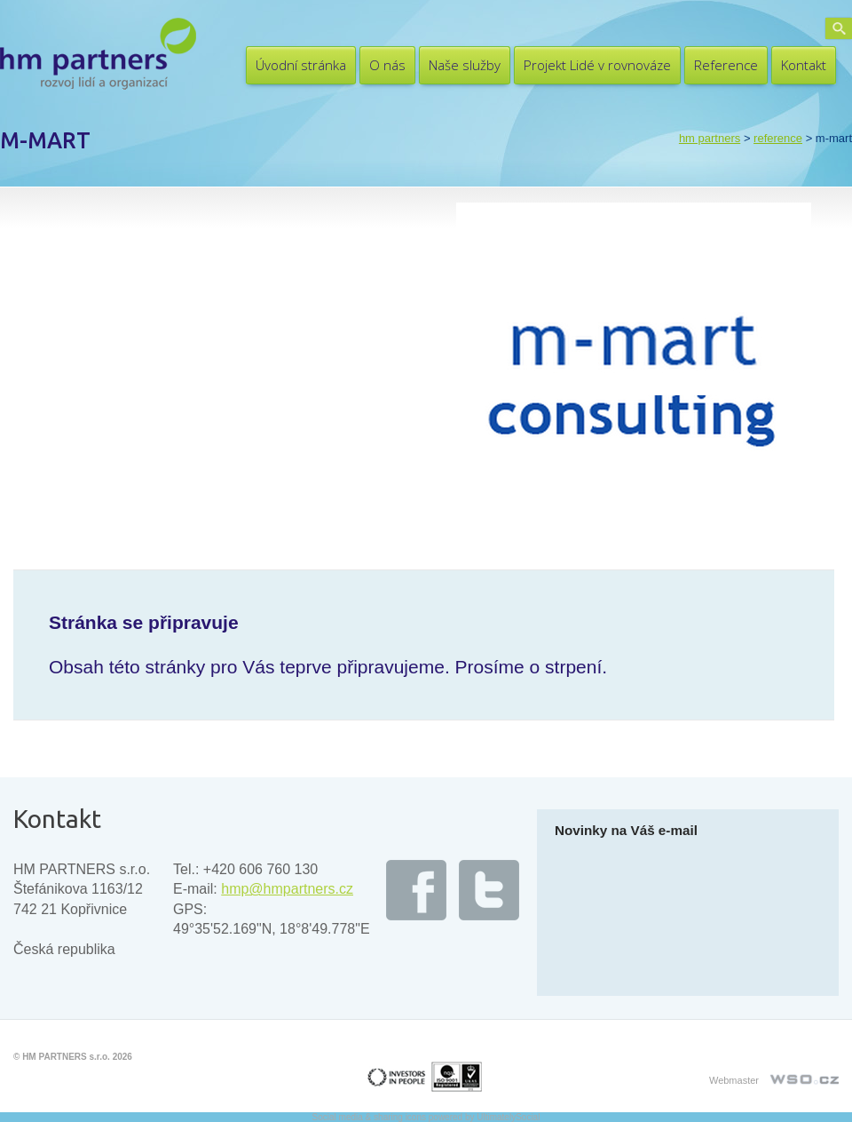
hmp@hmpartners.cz (287, 888)
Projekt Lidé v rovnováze (597, 65)
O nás (387, 65)
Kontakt (803, 65)
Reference (726, 65)
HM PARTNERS (709, 138)
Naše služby (465, 65)
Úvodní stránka (301, 65)
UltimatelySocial (508, 1117)
